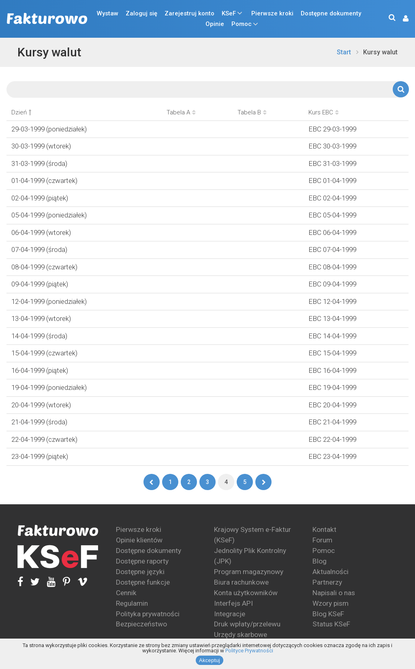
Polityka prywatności (148, 614)
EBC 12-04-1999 (332, 301)
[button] (402, 19)
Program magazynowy (248, 572)
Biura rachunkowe (241, 582)
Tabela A (181, 112)
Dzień (21, 112)
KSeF (229, 13)
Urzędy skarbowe (240, 634)
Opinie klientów (139, 540)
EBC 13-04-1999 (332, 318)
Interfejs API (233, 603)
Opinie (214, 24)
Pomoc (241, 24)
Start (344, 52)
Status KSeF (331, 624)
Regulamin (132, 603)
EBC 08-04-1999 (332, 267)
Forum (322, 540)
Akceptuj (209, 660)
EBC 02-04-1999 (332, 198)
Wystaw (107, 13)
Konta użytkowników (246, 593)
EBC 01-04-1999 (332, 180)
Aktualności (330, 572)
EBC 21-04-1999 (332, 422)
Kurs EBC (323, 112)
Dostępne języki (140, 572)
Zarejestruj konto (189, 13)
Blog (319, 561)
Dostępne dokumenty (331, 13)
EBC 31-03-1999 (332, 163)
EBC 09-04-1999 (332, 284)
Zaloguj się (141, 13)
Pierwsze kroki (272, 13)
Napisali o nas (333, 593)
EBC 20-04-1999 (332, 405)
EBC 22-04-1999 (332, 439)
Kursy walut (49, 52)
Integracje (229, 614)
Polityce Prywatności (249, 650)
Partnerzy (327, 582)
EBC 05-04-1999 (332, 215)
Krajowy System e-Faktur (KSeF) (252, 534)
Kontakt (324, 529)
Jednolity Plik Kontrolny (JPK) (250, 555)
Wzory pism (330, 603)
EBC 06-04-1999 (332, 232)
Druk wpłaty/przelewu (247, 624)
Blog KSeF (328, 614)
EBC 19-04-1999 (332, 387)
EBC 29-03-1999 (332, 129)
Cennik (126, 593)
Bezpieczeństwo (141, 624)
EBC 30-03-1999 (332, 146)
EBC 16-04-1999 (332, 370)
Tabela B (252, 112)
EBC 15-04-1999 (332, 353)
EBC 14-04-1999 (332, 336)
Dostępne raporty (142, 561)
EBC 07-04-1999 (332, 249)
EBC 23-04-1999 (332, 456)
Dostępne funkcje (143, 582)
